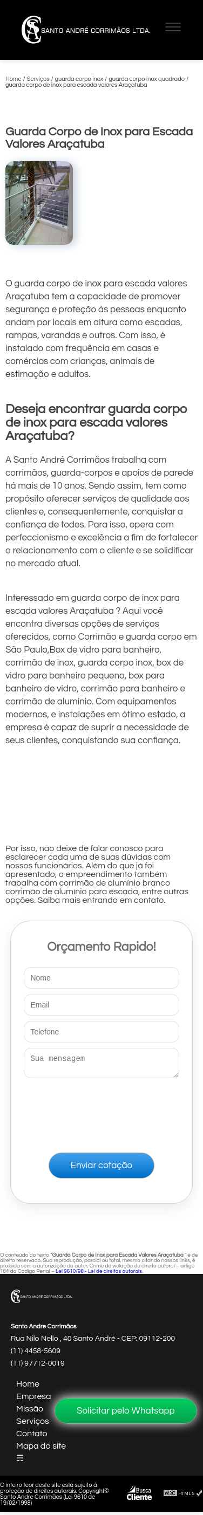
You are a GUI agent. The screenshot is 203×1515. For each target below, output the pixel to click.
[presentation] (101, 1113)
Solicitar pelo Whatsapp (126, 1411)
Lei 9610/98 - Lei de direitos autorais (99, 1274)
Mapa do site (41, 1449)
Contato (32, 1436)
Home (27, 1387)
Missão (29, 1412)
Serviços (32, 1424)
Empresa (33, 1399)
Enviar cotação (101, 1169)
